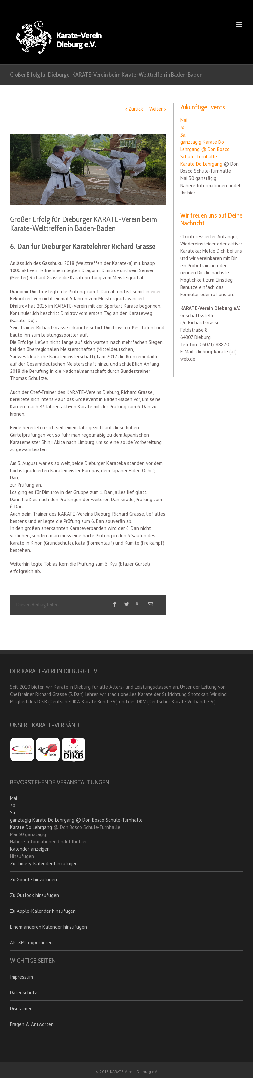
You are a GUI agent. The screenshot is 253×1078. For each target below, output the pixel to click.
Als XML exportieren (31, 942)
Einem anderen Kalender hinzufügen (48, 927)
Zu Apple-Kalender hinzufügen (43, 911)
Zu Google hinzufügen (33, 879)
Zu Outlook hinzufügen (34, 895)
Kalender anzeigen (30, 849)
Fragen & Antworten (32, 1024)
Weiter (156, 109)
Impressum (21, 977)
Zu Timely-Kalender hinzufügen (44, 863)
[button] (22, 856)
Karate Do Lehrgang (201, 164)
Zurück (135, 109)
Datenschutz (23, 992)
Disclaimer (21, 1008)
